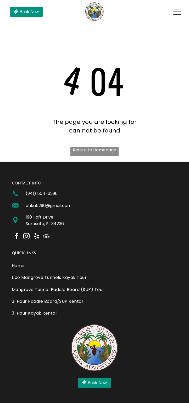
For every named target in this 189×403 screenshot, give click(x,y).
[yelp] (36, 237)
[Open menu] (177, 12)
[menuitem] (94, 266)
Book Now (29, 11)
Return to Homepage (94, 150)
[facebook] (16, 237)
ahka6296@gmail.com (48, 206)
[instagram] (26, 237)
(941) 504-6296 (42, 193)
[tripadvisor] (46, 237)
